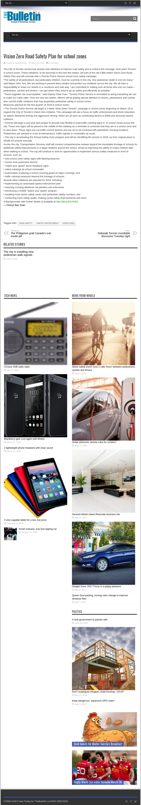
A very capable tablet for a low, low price (25, 520)
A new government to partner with (90, 619)
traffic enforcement (47, 223)
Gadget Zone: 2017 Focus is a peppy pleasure (96, 586)
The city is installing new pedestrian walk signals (18, 253)
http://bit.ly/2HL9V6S (67, 201)
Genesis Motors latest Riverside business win (96, 514)
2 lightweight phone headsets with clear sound (28, 447)
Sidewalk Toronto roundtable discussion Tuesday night (107, 234)
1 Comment (54, 63)
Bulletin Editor (21, 63)
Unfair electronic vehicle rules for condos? (94, 442)
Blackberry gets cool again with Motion (24, 438)
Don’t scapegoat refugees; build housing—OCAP (98, 691)
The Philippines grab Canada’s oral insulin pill (33, 234)
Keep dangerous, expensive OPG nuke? (93, 700)
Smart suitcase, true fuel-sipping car (38, 529)
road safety (25, 223)
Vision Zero (68, 223)
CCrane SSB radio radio (17, 366)
